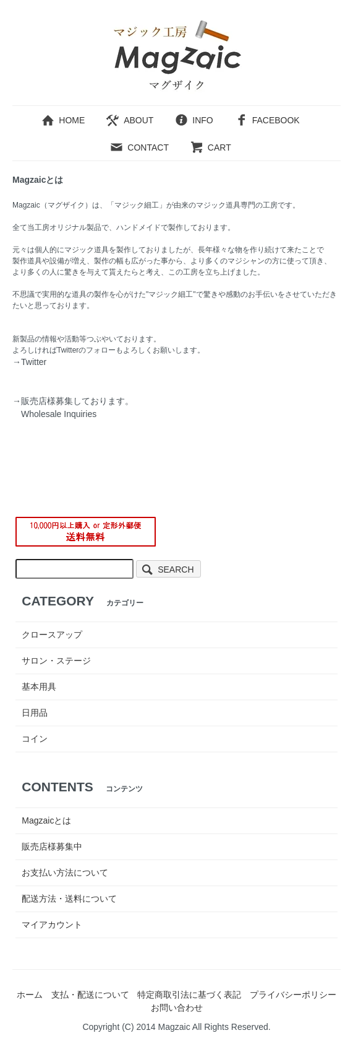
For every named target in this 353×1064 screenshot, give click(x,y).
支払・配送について (90, 995)
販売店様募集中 (52, 846)
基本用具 (39, 687)
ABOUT (129, 120)
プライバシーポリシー (293, 995)
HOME (63, 120)
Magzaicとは (46, 820)
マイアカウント (52, 925)
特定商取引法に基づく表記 (189, 995)
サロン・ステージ (56, 661)
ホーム (30, 995)
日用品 (35, 713)
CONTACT (139, 147)
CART (210, 147)
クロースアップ (52, 635)
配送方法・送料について (69, 899)
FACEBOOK (267, 120)
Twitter (33, 362)
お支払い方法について (65, 872)
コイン (35, 739)
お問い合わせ (177, 1008)
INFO (193, 120)
